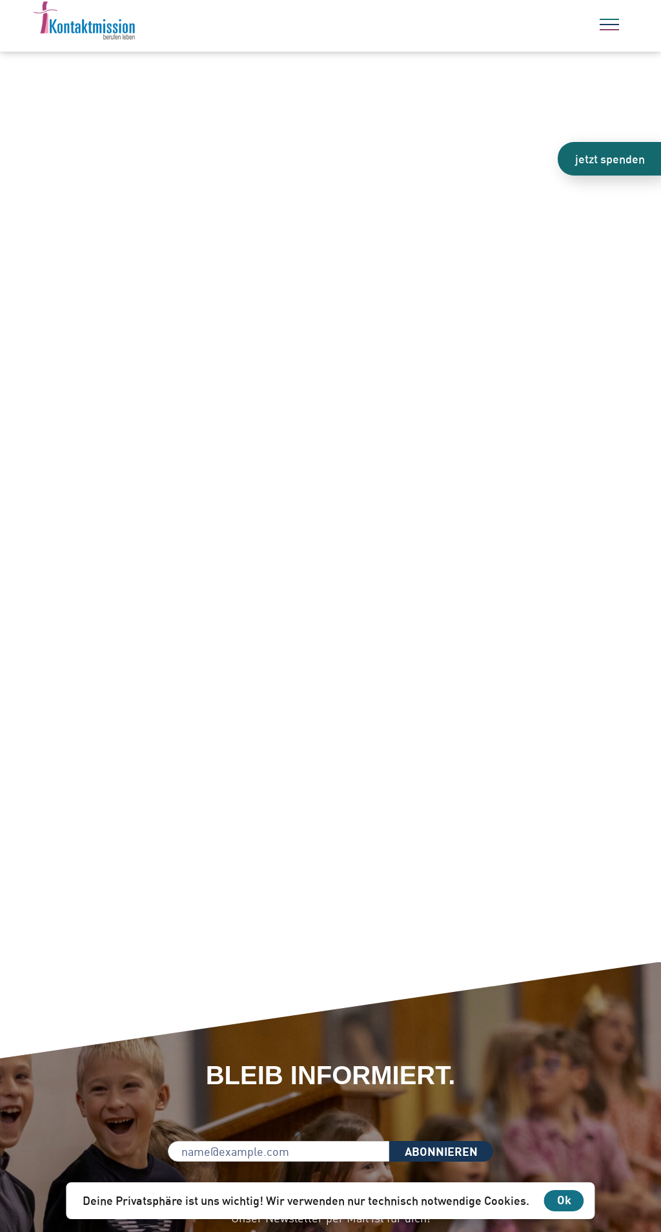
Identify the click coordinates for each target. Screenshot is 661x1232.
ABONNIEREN (441, 1151)
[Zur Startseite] (119, 22)
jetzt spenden (610, 159)
